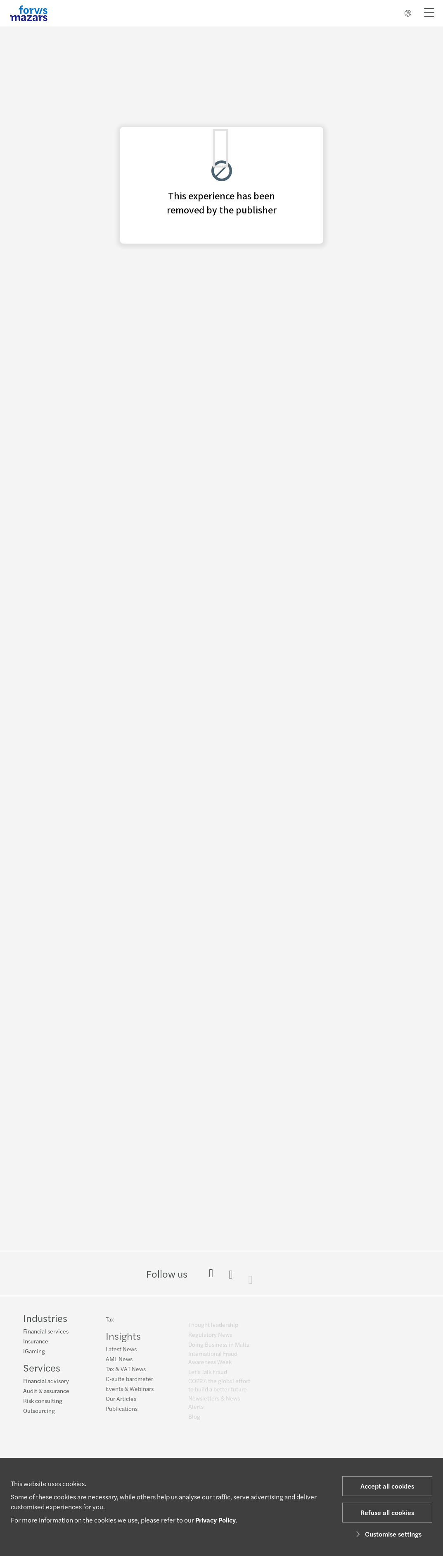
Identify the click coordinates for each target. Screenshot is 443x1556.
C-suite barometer (129, 1383)
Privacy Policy (215, 1520)
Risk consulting (42, 1402)
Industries (45, 1319)
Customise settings (387, 1534)
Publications (121, 1413)
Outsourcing (39, 1412)
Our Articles (121, 1403)
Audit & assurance (46, 1392)
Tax (110, 1324)
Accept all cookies (387, 1486)
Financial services (46, 1332)
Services (41, 1369)
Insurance (35, 1342)
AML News (119, 1364)
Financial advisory (46, 1382)
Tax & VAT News (126, 1373)
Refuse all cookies (387, 1512)
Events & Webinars (130, 1393)
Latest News (121, 1354)
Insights (123, 1340)
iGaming (34, 1352)
